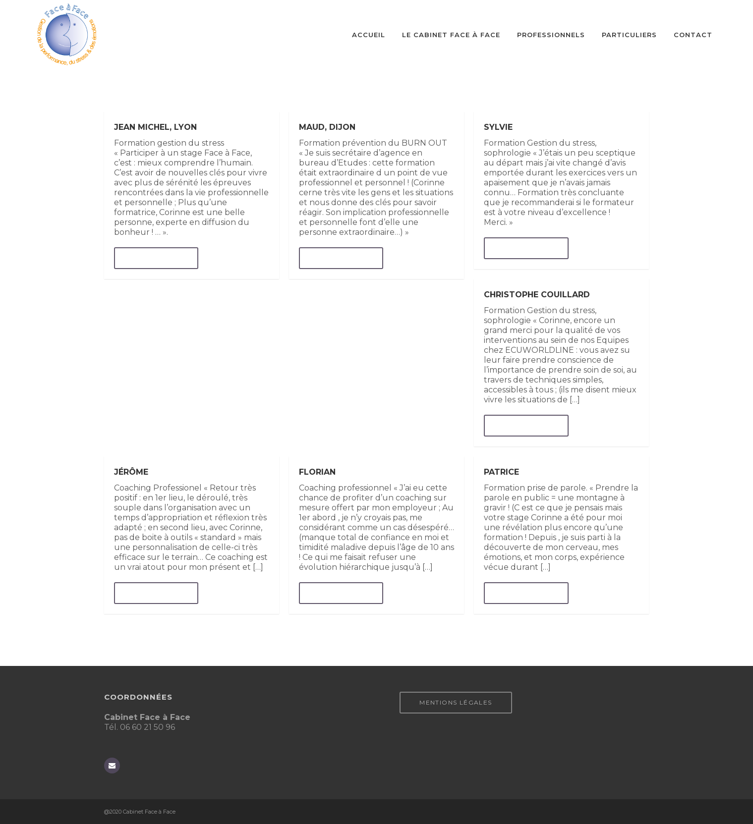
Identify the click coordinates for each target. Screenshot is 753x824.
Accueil (368, 35)
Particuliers (629, 35)
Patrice (501, 472)
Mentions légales (455, 702)
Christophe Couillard (537, 294)
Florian (317, 472)
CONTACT (693, 35)
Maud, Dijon (327, 127)
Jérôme (131, 472)
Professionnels (551, 35)
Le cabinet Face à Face (451, 35)
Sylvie (498, 127)
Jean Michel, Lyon (155, 127)
